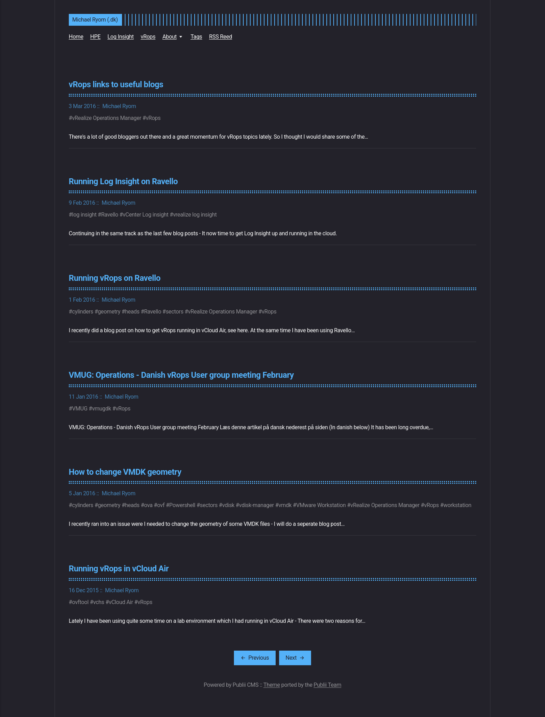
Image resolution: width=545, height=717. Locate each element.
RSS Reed (220, 36)
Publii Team (327, 685)
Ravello (109, 214)
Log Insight (120, 36)
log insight (84, 214)
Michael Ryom (119, 106)
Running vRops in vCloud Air (119, 568)
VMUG (79, 408)
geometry (109, 311)
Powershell (182, 505)
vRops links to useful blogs (116, 84)
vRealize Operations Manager (106, 118)
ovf (160, 505)
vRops (148, 36)
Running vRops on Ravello (115, 278)
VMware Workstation (321, 505)
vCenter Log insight (145, 214)
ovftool (80, 602)
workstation (457, 505)
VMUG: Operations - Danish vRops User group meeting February (181, 375)
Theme (271, 685)
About (169, 36)
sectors (175, 311)
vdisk (228, 505)
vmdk (285, 505)
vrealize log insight (195, 214)
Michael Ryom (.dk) (95, 19)
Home (76, 36)
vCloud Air (121, 602)
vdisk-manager (256, 505)
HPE (95, 36)
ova (148, 505)
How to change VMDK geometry (125, 472)
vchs (98, 602)
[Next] (295, 658)
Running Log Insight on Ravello (123, 181)
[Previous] (254, 658)
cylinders (82, 311)
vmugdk (101, 408)
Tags (196, 36)
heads (132, 311)
